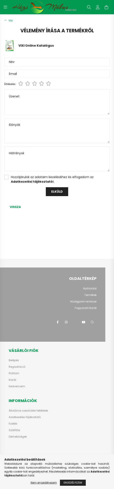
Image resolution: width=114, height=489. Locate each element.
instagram (66, 322)
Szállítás (14, 430)
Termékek (90, 295)
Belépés (14, 360)
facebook (57, 322)
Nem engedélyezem (44, 482)
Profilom (14, 373)
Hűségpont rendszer (83, 301)
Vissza (15, 207)
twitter (75, 322)
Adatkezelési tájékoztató (25, 417)
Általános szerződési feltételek (28, 410)
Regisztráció (17, 366)
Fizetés (13, 423)
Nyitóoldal (90, 288)
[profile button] (97, 7)
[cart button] (106, 7)
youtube (83, 322)
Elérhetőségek (18, 436)
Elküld (57, 191)
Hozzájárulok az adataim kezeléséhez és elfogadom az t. (52, 179)
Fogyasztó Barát (86, 308)
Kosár (12, 379)
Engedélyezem (73, 482)
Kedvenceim (17, 386)
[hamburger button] (5, 7)
